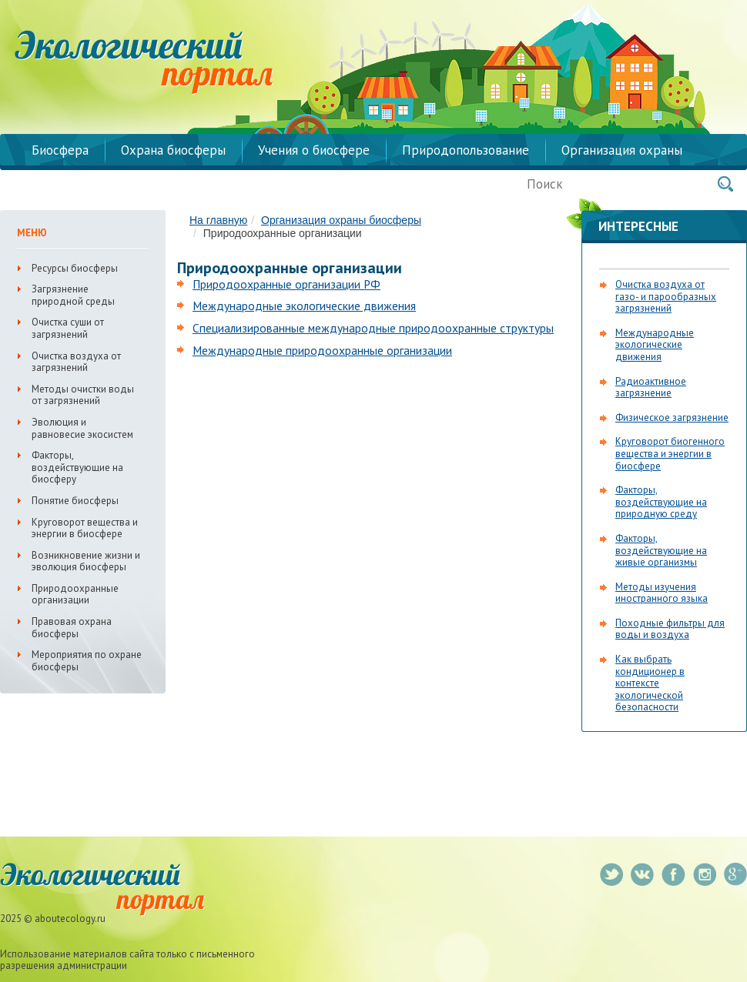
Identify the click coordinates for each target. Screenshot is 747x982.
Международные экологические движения (304, 305)
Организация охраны (621, 150)
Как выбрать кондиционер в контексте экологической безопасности (650, 683)
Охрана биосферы (173, 150)
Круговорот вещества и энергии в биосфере (85, 528)
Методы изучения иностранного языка (661, 593)
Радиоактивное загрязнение (650, 387)
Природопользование (465, 150)
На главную (218, 220)
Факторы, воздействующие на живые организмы (661, 550)
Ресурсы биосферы (75, 268)
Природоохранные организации (75, 594)
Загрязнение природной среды (73, 295)
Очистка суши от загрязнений (68, 328)
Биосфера (60, 150)
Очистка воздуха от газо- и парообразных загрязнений (665, 296)
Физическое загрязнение (672, 417)
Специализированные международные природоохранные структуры (373, 328)
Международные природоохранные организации (322, 350)
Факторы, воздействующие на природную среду (661, 501)
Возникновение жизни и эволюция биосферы (86, 561)
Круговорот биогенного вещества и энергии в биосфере (670, 453)
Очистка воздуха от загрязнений (76, 362)
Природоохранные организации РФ (286, 284)
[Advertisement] (306, 480)
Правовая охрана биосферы (72, 627)
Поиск (725, 184)
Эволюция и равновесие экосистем (82, 428)
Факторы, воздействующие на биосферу (77, 467)
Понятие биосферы (75, 500)
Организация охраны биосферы (341, 220)
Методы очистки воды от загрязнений (83, 395)
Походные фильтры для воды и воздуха (670, 629)
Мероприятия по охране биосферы (87, 660)
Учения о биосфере (314, 150)
